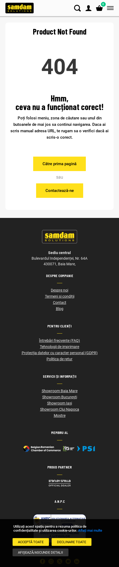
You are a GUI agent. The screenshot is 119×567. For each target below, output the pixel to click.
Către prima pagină (59, 163)
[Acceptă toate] (31, 542)
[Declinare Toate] (71, 542)
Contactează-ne (59, 190)
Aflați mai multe (90, 530)
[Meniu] (109, 8)
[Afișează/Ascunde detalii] (40, 552)
